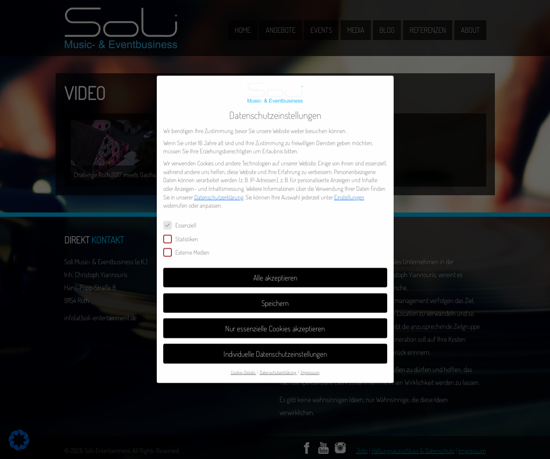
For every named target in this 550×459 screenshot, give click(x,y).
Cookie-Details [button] (243, 366)
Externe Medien (190, 246)
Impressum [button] (310, 366)
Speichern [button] (275, 296)
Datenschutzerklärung (218, 190)
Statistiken (184, 232)
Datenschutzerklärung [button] (278, 366)
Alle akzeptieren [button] (275, 271)
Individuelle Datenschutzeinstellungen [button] (275, 347)
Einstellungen (349, 190)
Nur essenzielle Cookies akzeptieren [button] (275, 322)
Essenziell (183, 219)
